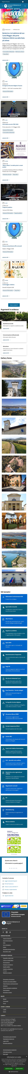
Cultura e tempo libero (8, 960)
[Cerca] (25, 6)
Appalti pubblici (6, 967)
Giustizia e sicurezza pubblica (9, 981)
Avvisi (4, 81)
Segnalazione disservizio (8, 1039)
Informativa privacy (7, 1052)
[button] (14, 1071)
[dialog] (14, 1064)
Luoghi (4, 1009)
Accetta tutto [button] (8, 1068)
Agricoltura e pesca (7, 992)
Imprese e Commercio (8, 965)
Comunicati (8, 29)
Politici (4, 947)
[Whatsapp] (10, 932)
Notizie (5, 161)
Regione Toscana (6, 1)
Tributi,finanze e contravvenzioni (10, 984)
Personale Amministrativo (9, 949)
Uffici (4, 943)
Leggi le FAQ (6, 1041)
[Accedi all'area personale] (23, 1)
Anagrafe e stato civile (8, 958)
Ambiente (5, 986)
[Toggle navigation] (2, 6)
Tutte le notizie (14, 305)
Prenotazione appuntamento (9, 1037)
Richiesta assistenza (7, 1043)
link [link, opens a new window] (16, 1065)
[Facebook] (3, 932)
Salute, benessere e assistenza (10, 988)
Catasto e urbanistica (8, 969)
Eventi (4, 1011)
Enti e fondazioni (7, 945)
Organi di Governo (7, 938)
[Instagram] (6, 932)
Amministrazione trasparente (9, 1050)
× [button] (26, 1056)
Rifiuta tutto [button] (19, 1068)
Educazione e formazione (8, 979)
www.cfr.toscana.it (14, 854)
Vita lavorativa (6, 962)
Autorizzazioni (6, 990)
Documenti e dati (7, 951)
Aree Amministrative (8, 941)
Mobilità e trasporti (7, 973)
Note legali (5, 1054)
